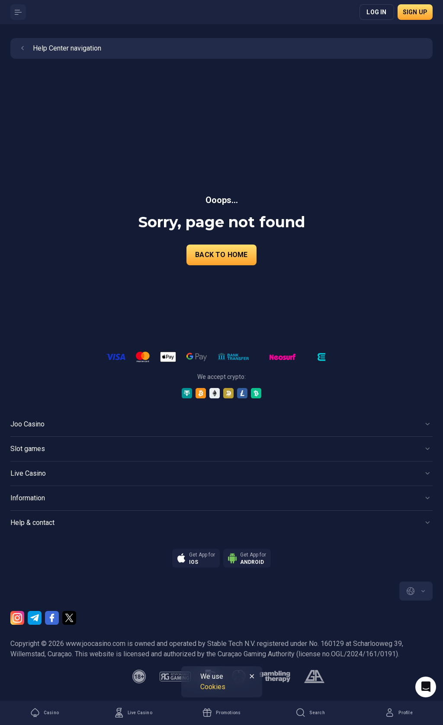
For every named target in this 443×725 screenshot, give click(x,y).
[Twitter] (69, 618)
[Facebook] (52, 618)
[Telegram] (35, 618)
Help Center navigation (59, 48)
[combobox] (416, 591)
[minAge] (139, 677)
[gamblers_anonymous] (314, 677)
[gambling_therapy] (275, 677)
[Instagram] (17, 618)
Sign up (415, 12)
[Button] (18, 12)
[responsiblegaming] (175, 677)
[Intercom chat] (425, 687)
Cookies (212, 687)
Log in (376, 12)
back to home (221, 255)
